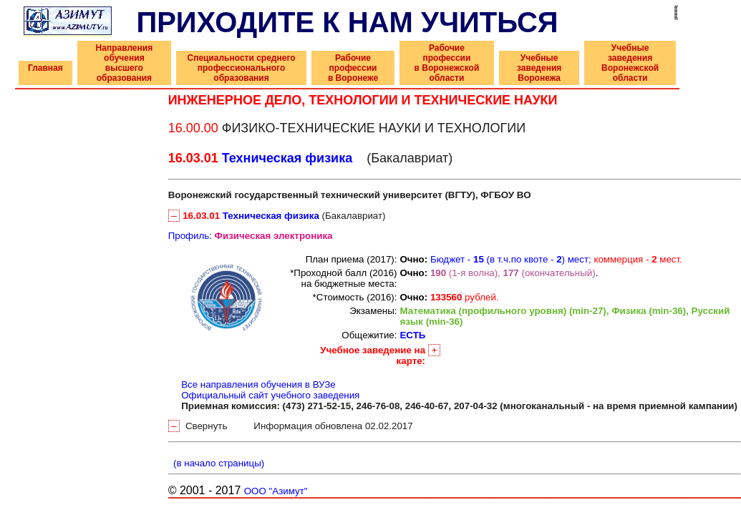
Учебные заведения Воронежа (539, 68)
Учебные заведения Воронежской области (630, 63)
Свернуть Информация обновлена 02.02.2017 (290, 426)
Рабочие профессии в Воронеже (353, 68)
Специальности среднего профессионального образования (241, 68)
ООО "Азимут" (276, 491)
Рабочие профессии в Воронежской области (447, 63)
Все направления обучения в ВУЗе (258, 384)
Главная (45, 68)
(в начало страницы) (216, 463)
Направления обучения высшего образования (124, 63)
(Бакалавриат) (277, 215)
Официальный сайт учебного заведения (270, 395)
